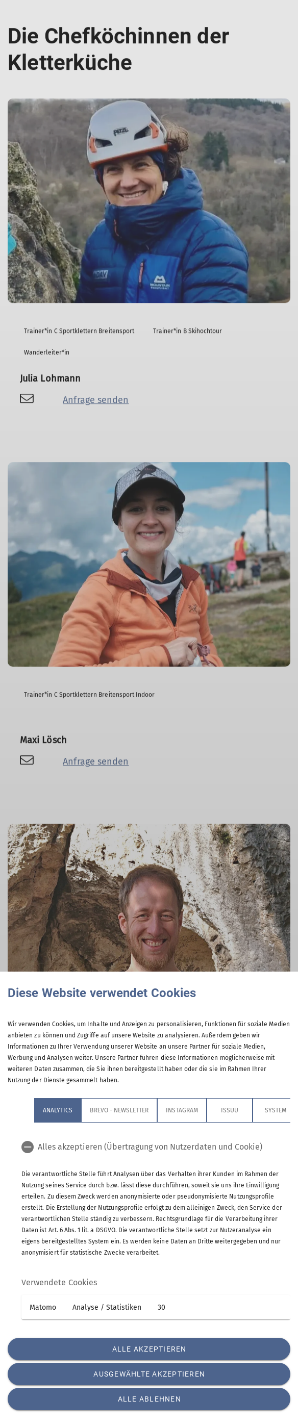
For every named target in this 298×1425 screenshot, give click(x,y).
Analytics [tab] (57, 1110)
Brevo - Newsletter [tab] (119, 1110)
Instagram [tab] (181, 1110)
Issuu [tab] (229, 1110)
